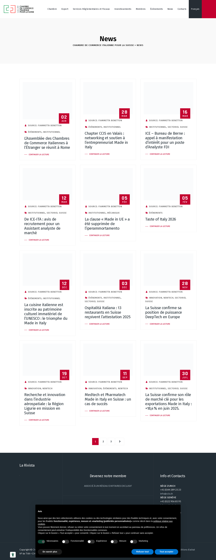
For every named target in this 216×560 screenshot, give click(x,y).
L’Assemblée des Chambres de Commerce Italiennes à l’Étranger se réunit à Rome (47, 143)
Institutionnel (51, 132)
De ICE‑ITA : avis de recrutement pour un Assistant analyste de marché (42, 226)
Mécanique (113, 213)
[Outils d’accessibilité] (13, 555)
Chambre (52, 9)
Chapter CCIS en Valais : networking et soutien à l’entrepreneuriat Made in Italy (106, 140)
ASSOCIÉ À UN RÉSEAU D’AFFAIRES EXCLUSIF (108, 485)
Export (64, 9)
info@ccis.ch (166, 493)
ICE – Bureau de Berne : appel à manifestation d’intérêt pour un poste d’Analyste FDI (165, 140)
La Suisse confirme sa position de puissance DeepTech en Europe (163, 312)
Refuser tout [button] (142, 551)
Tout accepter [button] (166, 551)
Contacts (182, 9)
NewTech (168, 298)
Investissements (122, 9)
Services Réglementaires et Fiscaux (91, 9)
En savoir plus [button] (50, 551)
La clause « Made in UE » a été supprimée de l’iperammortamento (107, 224)
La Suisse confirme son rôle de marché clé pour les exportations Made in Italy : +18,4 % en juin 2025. (168, 401)
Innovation (155, 298)
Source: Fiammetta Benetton (43, 125)
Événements (156, 9)
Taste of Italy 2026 (160, 219)
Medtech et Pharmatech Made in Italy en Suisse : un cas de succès (108, 399)
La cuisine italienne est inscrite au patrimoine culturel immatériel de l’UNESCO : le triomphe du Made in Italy (45, 313)
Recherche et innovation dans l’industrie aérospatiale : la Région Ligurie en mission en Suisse (44, 403)
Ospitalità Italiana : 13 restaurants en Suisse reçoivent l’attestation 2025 (107, 312)
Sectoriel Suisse (178, 127)
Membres (141, 9)
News (170, 9)
